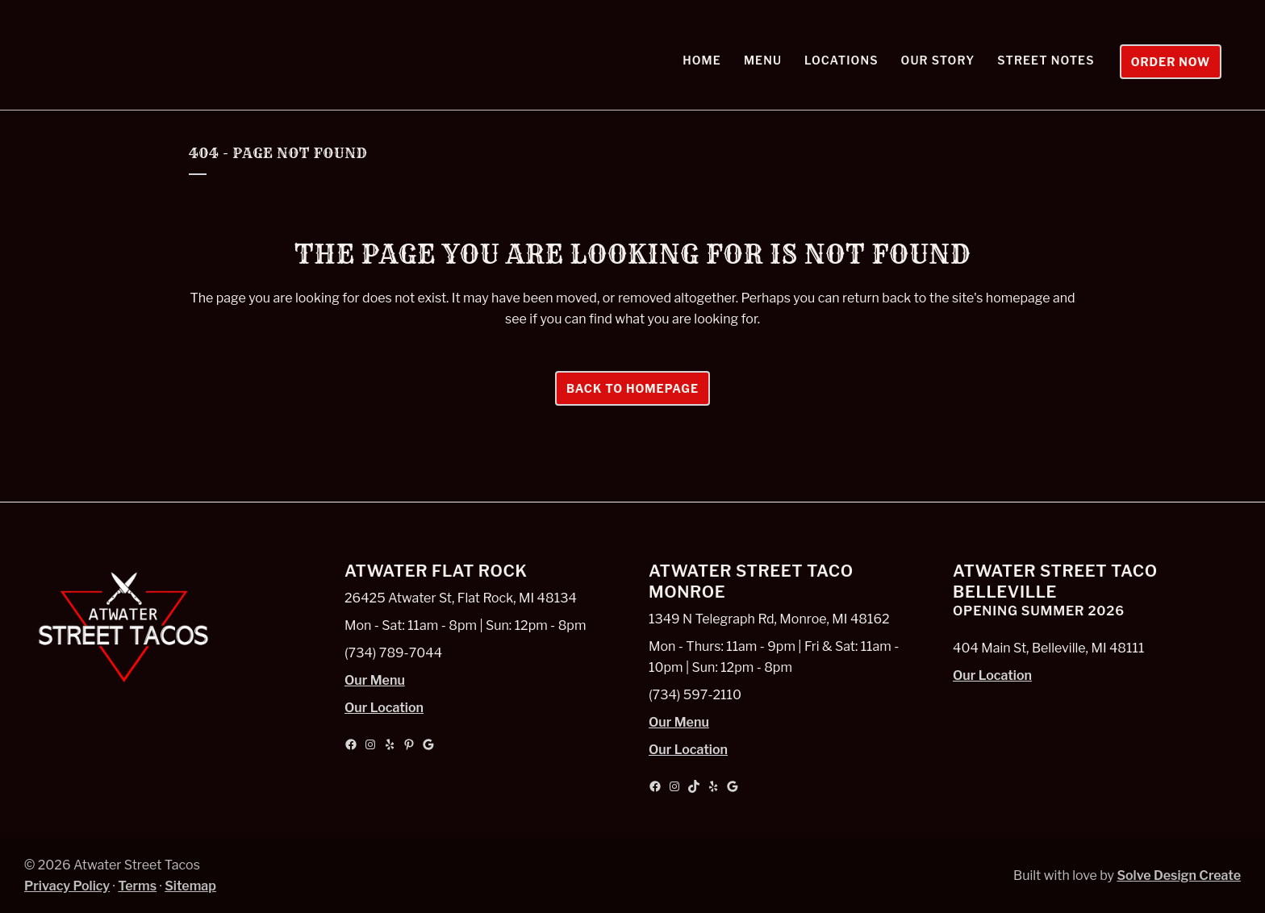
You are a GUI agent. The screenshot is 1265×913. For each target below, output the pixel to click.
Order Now (1164, 62)
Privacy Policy (67, 886)
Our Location (384, 707)
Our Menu (374, 680)
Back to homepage (632, 388)
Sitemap (190, 886)
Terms (137, 886)
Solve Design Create (1179, 875)
